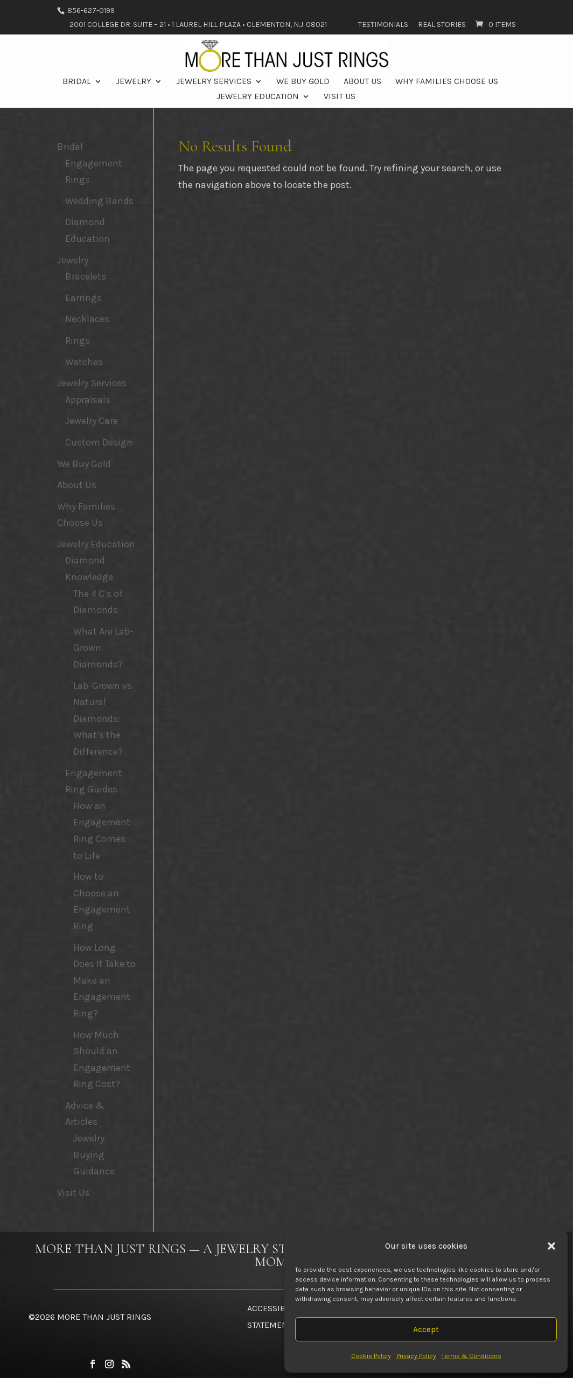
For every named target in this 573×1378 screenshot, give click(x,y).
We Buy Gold (303, 82)
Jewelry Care (91, 421)
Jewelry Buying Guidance (94, 1154)
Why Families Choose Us (446, 82)
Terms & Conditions (471, 1356)
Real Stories (442, 25)
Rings (77, 340)
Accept (426, 1329)
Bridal (76, 82)
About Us (362, 82)
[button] (551, 1246)
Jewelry (133, 82)
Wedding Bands (99, 201)
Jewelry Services (213, 82)
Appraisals (87, 400)
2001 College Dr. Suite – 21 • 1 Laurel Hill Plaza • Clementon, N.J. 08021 (198, 25)
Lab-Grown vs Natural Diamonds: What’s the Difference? (102, 718)
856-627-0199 (90, 10)
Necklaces (87, 319)
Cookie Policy (371, 1356)
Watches (84, 362)
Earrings (83, 298)
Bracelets (85, 276)
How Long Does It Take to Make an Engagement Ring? (104, 980)
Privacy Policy (416, 1356)
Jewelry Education (257, 97)
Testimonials (383, 25)
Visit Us (339, 97)
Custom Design (98, 442)
